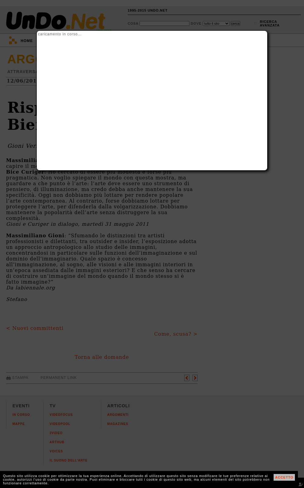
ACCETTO (284, 477)
